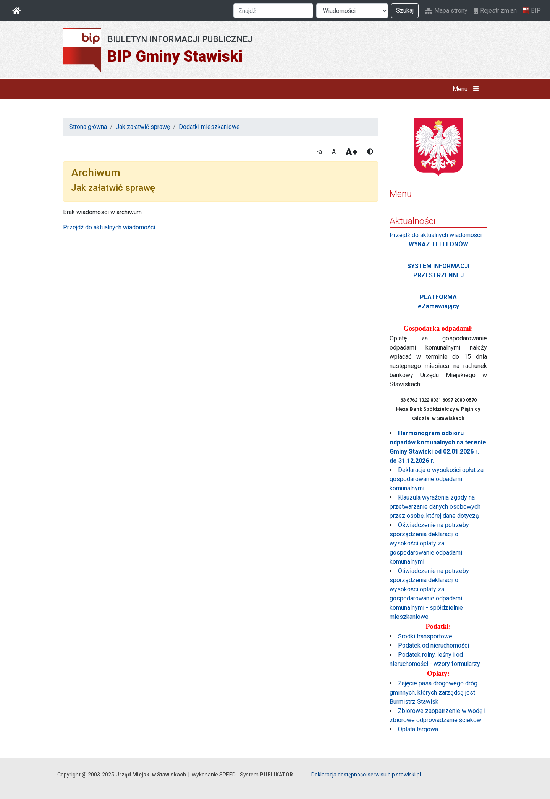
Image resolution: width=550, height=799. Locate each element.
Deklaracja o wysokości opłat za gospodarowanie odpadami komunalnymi (437, 479)
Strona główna (88, 126)
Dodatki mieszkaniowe (209, 126)
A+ (351, 151)
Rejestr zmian (495, 10)
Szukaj (405, 10)
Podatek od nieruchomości (433, 645)
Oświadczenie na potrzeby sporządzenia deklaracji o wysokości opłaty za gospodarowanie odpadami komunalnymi (429, 543)
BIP (532, 11)
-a (319, 151)
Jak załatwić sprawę (143, 126)
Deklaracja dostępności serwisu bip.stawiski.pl (366, 774)
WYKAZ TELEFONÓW (438, 244)
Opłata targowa (418, 729)
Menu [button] (467, 89)
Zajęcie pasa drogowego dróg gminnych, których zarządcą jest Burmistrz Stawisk (433, 692)
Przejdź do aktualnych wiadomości (109, 227)
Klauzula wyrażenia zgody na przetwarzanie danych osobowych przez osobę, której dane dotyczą (435, 506)
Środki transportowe (425, 636)
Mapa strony (446, 10)
